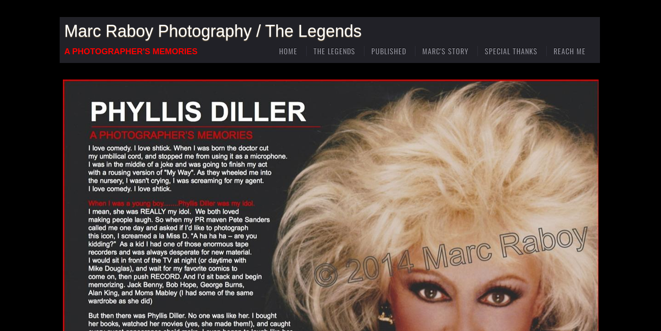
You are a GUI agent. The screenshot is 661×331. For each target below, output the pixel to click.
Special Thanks (511, 51)
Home (288, 51)
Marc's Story (445, 51)
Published (388, 51)
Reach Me (570, 51)
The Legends (334, 51)
